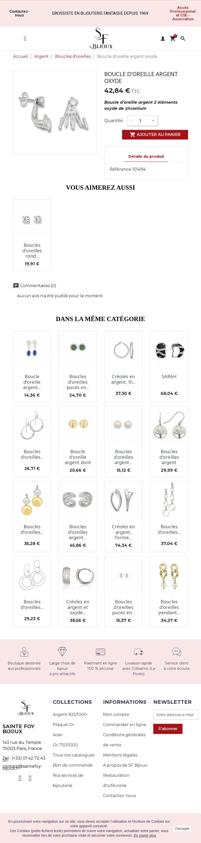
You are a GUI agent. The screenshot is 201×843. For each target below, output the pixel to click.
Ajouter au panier (155, 135)
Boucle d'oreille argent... (32, 381)
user (163, 39)
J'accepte (182, 829)
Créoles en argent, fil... (123, 379)
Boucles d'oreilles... (32, 454)
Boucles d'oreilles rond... (32, 250)
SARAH (169, 376)
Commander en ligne (124, 724)
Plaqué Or (63, 724)
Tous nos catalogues (73, 755)
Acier (58, 734)
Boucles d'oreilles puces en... (77, 381)
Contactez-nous (119, 795)
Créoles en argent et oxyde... (77, 607)
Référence (120, 169)
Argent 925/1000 (70, 714)
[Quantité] (142, 121)
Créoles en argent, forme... (123, 531)
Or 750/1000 (65, 745)
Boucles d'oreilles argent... (123, 456)
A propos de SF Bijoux (125, 765)
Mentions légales (120, 755)
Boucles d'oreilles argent (169, 456)
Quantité (113, 120)
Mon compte (116, 714)
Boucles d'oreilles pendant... (169, 607)
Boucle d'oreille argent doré (78, 456)
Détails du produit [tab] (146, 156)
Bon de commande (73, 765)
